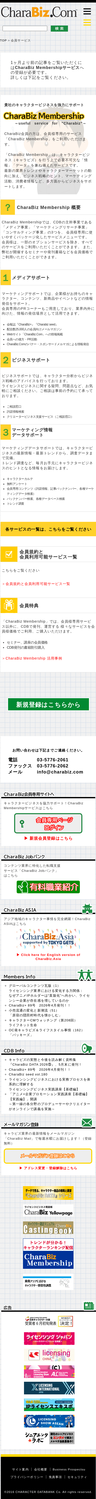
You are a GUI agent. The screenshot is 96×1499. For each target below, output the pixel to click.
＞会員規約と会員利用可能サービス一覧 (36, 584)
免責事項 (55, 1477)
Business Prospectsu (69, 1469)
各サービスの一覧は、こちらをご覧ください (48, 529)
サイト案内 (20, 1469)
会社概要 (40, 1469)
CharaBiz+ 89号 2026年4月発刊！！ (40, 1005)
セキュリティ (77, 1477)
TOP (3, 40)
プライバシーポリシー (26, 1477)
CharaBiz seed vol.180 (28, 1074)
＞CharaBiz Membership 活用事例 (32, 658)
